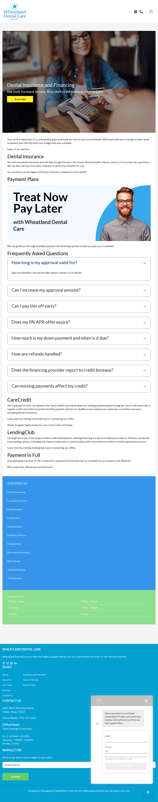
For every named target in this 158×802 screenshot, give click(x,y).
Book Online (20, 99)
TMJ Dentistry (79, 578)
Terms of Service (31, 680)
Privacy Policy (29, 685)
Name (107, 736)
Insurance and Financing (34, 674)
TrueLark (148, 781)
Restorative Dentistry (79, 552)
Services (6, 690)
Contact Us (7, 695)
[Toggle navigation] (151, 11)
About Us (6, 680)
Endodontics (79, 517)
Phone (108, 747)
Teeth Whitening (79, 569)
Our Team (7, 685)
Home (5, 674)
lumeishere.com (64, 790)
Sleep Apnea (79, 560)
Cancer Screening (79, 491)
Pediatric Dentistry (79, 535)
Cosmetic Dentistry (79, 500)
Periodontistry (79, 543)
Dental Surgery (79, 509)
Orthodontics (79, 526)
